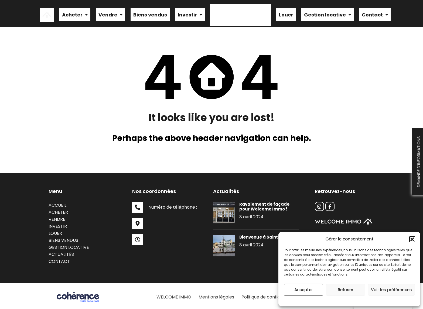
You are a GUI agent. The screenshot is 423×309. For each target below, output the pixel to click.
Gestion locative (327, 14)
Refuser (345, 290)
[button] (412, 239)
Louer (286, 14)
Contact (375, 14)
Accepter (303, 290)
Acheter (75, 14)
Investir (190, 14)
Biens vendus (150, 14)
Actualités (61, 253)
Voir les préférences (391, 290)
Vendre (110, 14)
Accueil (57, 204)
